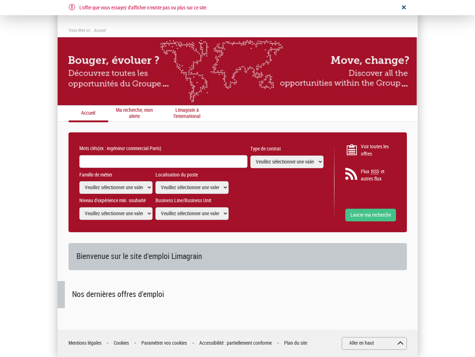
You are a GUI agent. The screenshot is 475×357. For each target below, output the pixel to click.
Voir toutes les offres (375, 150)
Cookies (121, 343)
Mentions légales (84, 343)
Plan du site (295, 343)
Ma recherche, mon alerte (134, 113)
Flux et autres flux (372, 175)
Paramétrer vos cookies (164, 343)
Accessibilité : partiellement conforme (235, 343)
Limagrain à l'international (187, 113)
